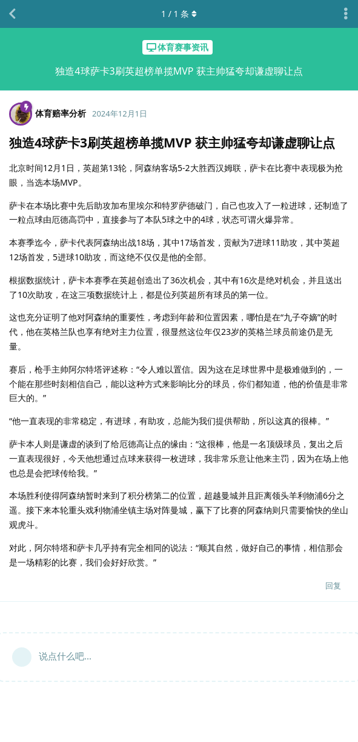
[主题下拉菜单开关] (346, 14)
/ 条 (179, 13)
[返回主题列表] (12, 14)
